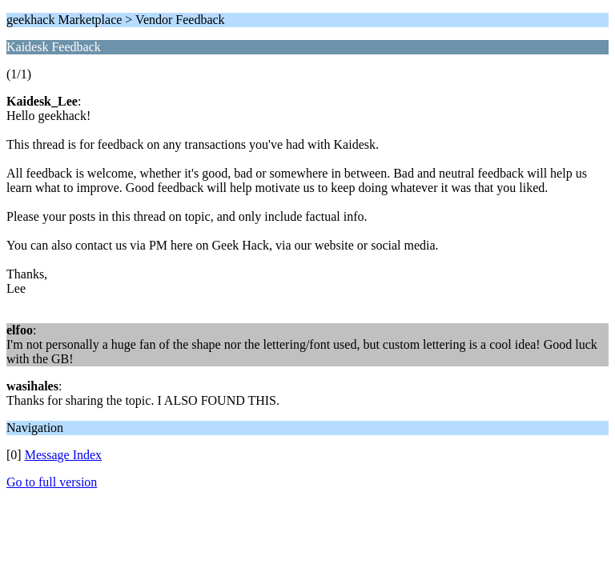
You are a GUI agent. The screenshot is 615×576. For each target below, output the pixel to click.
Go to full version (51, 482)
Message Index (63, 455)
